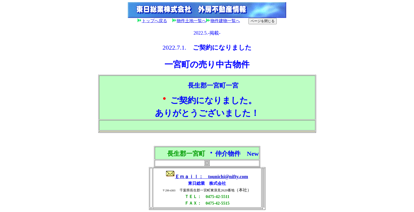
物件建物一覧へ (223, 20)
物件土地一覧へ (189, 20)
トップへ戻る (154, 20)
